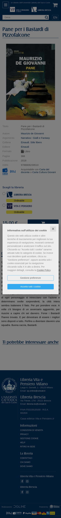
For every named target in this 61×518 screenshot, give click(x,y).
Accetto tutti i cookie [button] (30, 286)
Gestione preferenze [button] (30, 278)
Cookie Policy (43, 270)
